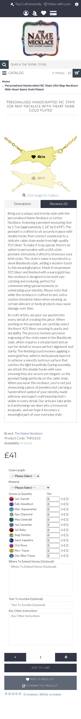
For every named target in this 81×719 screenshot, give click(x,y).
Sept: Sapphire (21, 540)
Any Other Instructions (23, 610)
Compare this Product (42, 685)
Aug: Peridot (19, 535)
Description (22, 204)
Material (14, 481)
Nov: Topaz (19, 551)
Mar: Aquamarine (23, 509)
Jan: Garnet (19, 499)
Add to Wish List (42, 679)
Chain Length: (17, 470)
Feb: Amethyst (21, 504)
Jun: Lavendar (20, 525)
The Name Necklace (28, 433)
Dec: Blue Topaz (22, 556)
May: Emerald (20, 520)
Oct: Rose (18, 545)
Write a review (50, 694)
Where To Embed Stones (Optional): (31, 561)
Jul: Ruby (17, 530)
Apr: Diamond (20, 514)
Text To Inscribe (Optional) (26, 599)
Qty (49, 493)
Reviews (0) (58, 204)
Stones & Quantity (20, 494)
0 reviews (31, 694)
